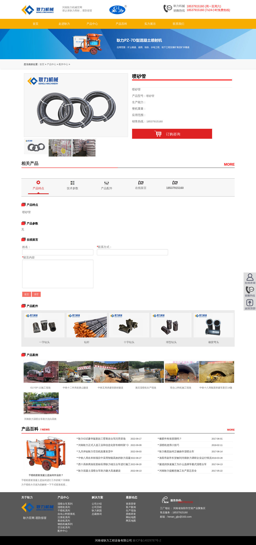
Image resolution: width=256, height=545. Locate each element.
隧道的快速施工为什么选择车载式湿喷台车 (183, 464)
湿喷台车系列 (65, 503)
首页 (35, 23)
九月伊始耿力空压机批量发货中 (95, 451)
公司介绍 (97, 503)
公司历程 (97, 507)
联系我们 (178, 23)
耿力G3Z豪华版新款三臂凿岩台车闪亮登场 (101, 438)
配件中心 (63, 64)
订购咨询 (172, 134)
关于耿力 (27, 497)
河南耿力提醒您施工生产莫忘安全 (178, 470)
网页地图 (131, 520)
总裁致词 (97, 513)
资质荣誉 (131, 503)
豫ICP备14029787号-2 (147, 540)
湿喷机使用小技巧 (169, 445)
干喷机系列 (64, 510)
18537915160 (175, 187)
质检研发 (131, 513)
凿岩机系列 (64, 520)
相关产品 (29, 163)
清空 (36, 294)
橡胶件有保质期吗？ (170, 438)
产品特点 (38, 188)
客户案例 (131, 507)
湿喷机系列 (64, 507)
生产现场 (131, 510)
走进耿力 (64, 23)
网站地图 (131, 517)
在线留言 (140, 187)
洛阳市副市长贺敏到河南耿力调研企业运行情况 (185, 457)
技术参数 (72, 188)
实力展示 (150, 23)
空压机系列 (64, 527)
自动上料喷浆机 (66, 513)
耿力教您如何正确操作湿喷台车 (176, 451)
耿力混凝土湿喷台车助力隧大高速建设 (99, 470)
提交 (26, 294)
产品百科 (121, 23)
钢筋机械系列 (65, 524)
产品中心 (92, 23)
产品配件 (106, 188)
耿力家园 (97, 510)
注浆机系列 (64, 517)
